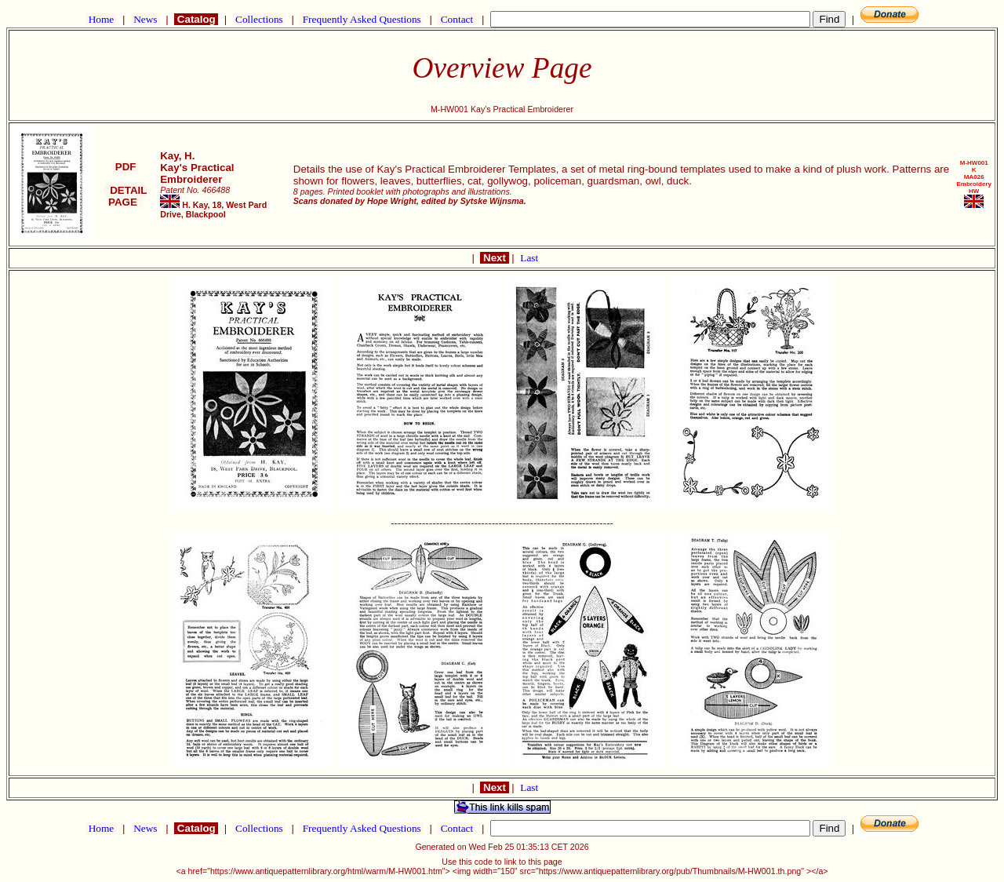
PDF (125, 167)
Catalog (196, 19)
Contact (456, 19)
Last (529, 258)
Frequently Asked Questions (362, 19)
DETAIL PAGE (125, 196)
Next (494, 258)
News (145, 19)
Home (100, 19)
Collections (259, 19)
